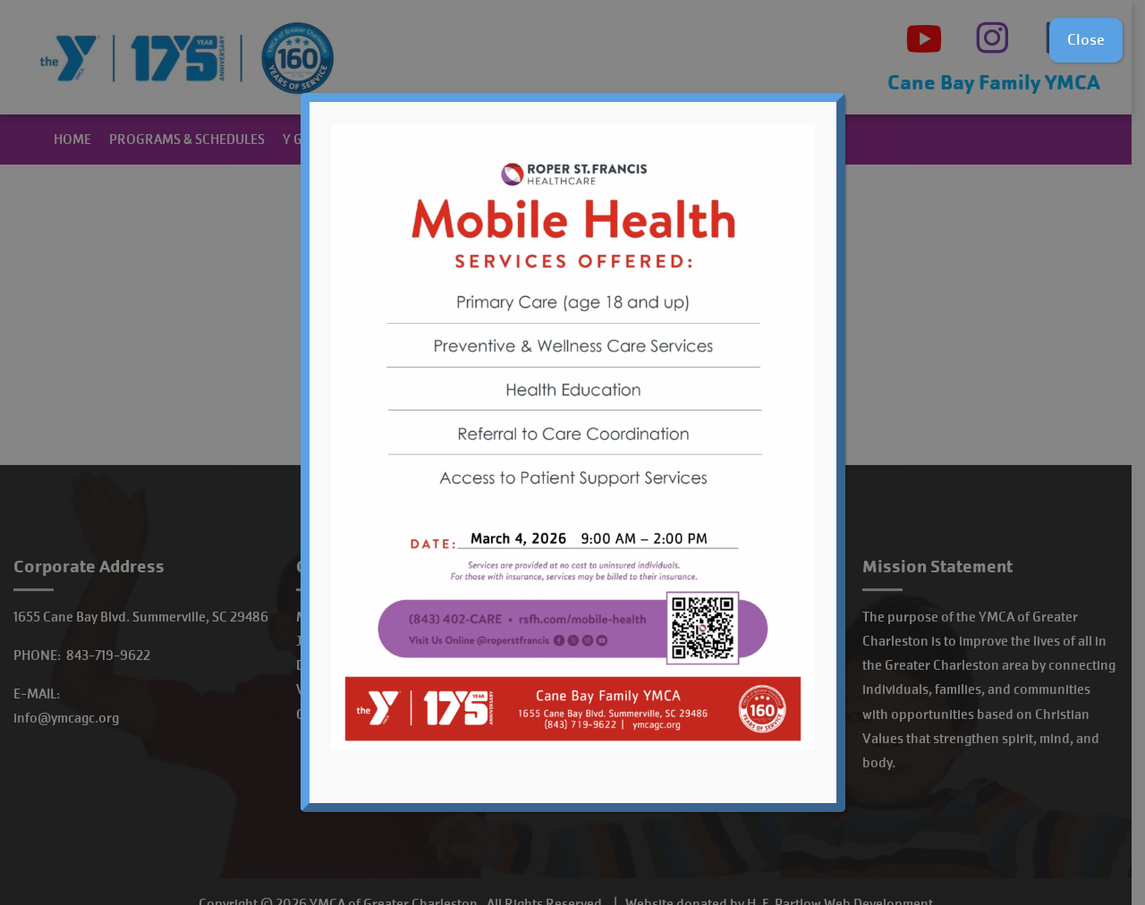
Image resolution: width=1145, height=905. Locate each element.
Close (1086, 39)
